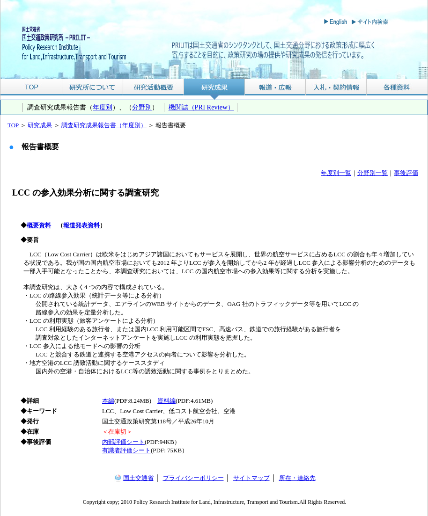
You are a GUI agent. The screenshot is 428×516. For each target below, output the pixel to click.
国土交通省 (138, 477)
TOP (31, 87)
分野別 (142, 107)
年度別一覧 (336, 172)
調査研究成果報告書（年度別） (104, 125)
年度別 (102, 107)
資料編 (166, 400)
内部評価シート (123, 441)
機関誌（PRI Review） (201, 107)
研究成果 (214, 87)
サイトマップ (251, 477)
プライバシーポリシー (193, 477)
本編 (108, 400)
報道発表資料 (81, 225)
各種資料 (397, 87)
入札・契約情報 (336, 87)
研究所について (92, 87)
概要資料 (39, 225)
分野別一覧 (372, 172)
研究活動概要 (153, 87)
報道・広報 (275, 87)
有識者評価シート (126, 450)
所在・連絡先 (297, 477)
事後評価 (406, 172)
